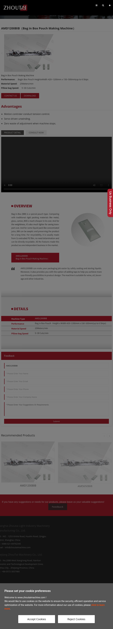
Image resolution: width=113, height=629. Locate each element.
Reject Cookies (76, 619)
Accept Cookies (36, 619)
